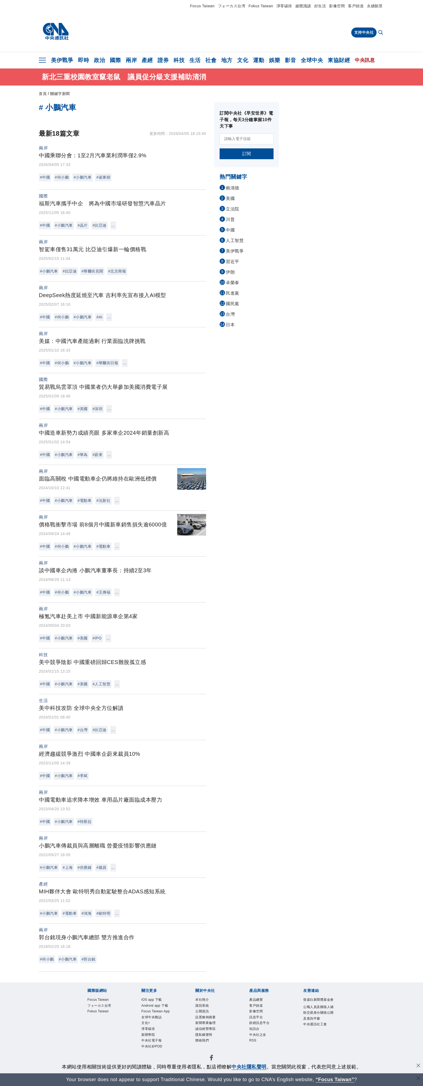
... (113, 225)
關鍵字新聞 (60, 93)
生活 (194, 60)
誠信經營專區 (209, 1035)
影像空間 (337, 6)
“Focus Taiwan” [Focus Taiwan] (335, 1079)
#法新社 (103, 500)
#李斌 (83, 776)
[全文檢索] (381, 33)
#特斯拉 (85, 821)
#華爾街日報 (107, 363)
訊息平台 (258, 1021)
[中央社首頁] (56, 31)
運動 (258, 60)
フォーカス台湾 (231, 6)
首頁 (43, 93)
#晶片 (83, 225)
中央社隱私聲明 (249, 1067)
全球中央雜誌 (155, 1035)
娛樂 (274, 60)
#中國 (45, 177)
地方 (226, 60)
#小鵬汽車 (82, 177)
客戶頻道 (356, 6)
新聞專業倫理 (209, 1028)
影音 (290, 60)
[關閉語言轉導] (418, 1079)
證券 (163, 60)
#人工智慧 (101, 684)
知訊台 (256, 1035)
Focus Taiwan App (155, 1025)
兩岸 (131, 60)
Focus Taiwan (202, 6)
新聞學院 (150, 1056)
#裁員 (101, 867)
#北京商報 (117, 271)
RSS (254, 1049)
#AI (99, 317)
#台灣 (83, 730)
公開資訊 (204, 1014)
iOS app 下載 (155, 1000)
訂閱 (246, 153)
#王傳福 (103, 592)
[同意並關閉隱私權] (418, 1066)
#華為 (83, 454)
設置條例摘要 (209, 1021)
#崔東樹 (103, 177)
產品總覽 (258, 1000)
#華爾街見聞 (92, 271)
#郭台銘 (88, 959)
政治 (99, 60)
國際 (115, 60)
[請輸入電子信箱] (247, 139)
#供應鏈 (85, 867)
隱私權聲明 (207, 1042)
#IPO (97, 638)
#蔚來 (98, 454)
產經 (147, 60)
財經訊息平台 (263, 1028)
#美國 (83, 409)
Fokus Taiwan (260, 6)
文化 (242, 60)
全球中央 (312, 60)
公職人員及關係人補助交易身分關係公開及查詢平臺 (317, 1025)
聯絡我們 (204, 1049)
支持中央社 (364, 32)
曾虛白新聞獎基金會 (317, 1004)
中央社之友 (261, 1042)
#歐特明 (103, 913)
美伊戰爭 (62, 60)
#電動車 (85, 500)
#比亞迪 (100, 225)
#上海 (68, 867)
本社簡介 (204, 1000)
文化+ (147, 1042)
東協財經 (339, 60)
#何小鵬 (62, 177)
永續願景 (375, 6)
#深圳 (98, 409)
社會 (210, 60)
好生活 (320, 6)
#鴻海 (86, 913)
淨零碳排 (284, 6)
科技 (179, 60)
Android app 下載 (157, 1011)
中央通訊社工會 (317, 1046)
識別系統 (204, 1007)
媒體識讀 (303, 6)
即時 (83, 60)
